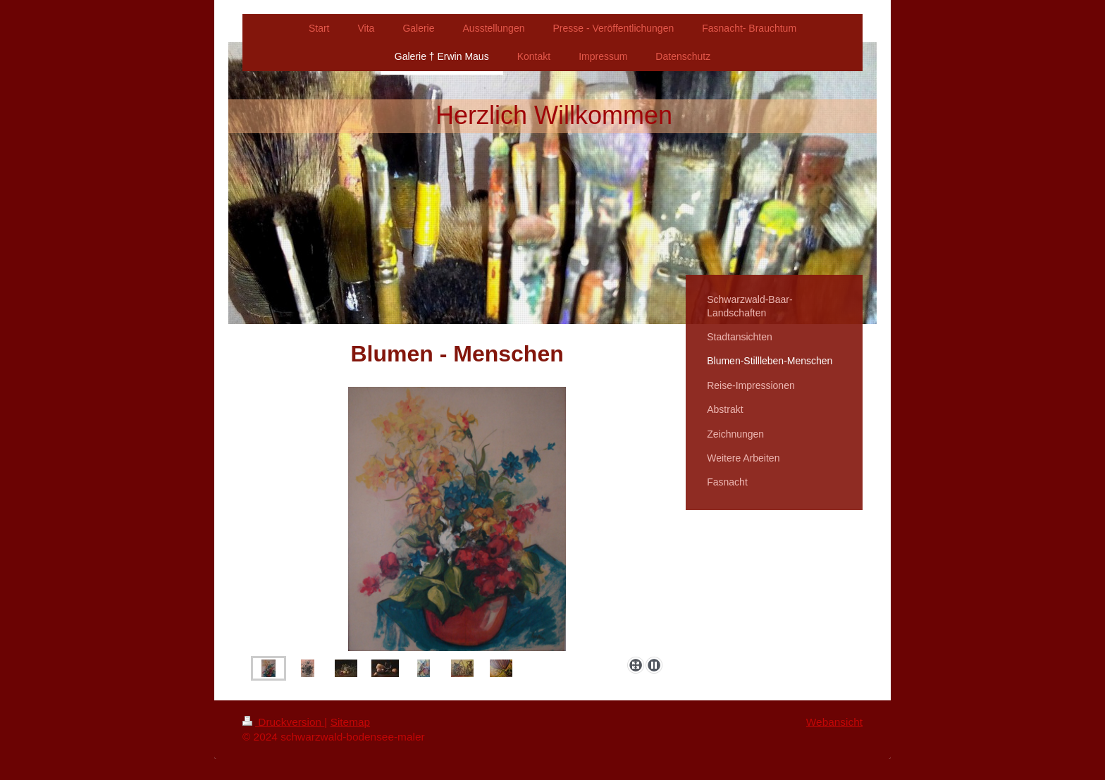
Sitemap (350, 722)
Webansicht (834, 722)
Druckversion (283, 722)
